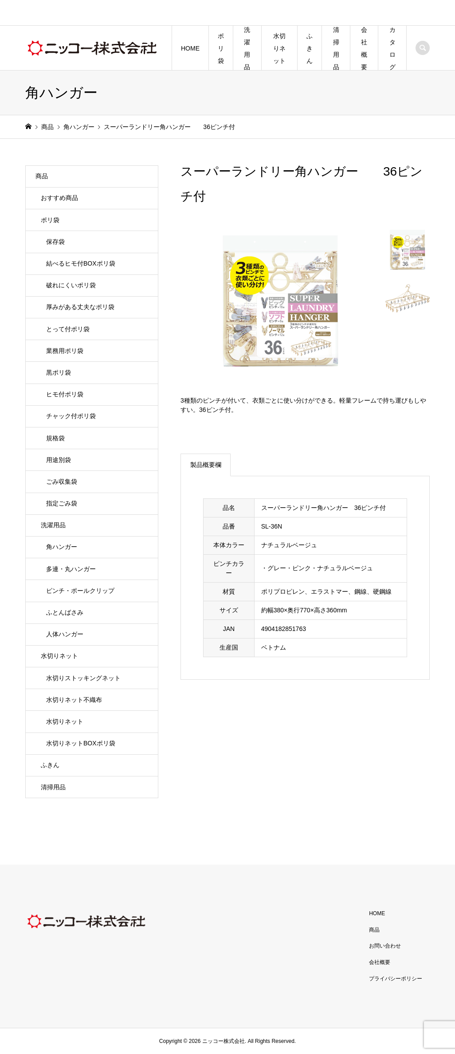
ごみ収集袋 (61, 481)
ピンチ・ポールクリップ (80, 590)
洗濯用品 (247, 48)
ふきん (309, 48)
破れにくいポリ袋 (71, 285)
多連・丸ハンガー (71, 568)
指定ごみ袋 (61, 503)
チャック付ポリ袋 (71, 415)
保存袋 (55, 241)
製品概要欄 (205, 464)
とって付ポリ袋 (68, 329)
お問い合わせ (385, 946)
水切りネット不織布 (74, 699)
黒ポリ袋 (58, 372)
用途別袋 (58, 459)
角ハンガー (61, 546)
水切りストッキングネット (83, 678)
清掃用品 (336, 48)
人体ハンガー (64, 634)
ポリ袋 (221, 48)
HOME (190, 48)
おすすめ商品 (59, 197)
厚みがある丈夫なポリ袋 (80, 306)
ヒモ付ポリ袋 (64, 394)
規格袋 (55, 438)
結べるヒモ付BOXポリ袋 (80, 263)
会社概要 (364, 48)
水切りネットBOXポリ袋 (80, 743)
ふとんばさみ (64, 612)
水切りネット (279, 48)
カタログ (392, 48)
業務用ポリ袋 (64, 350)
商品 (41, 176)
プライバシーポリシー (395, 979)
